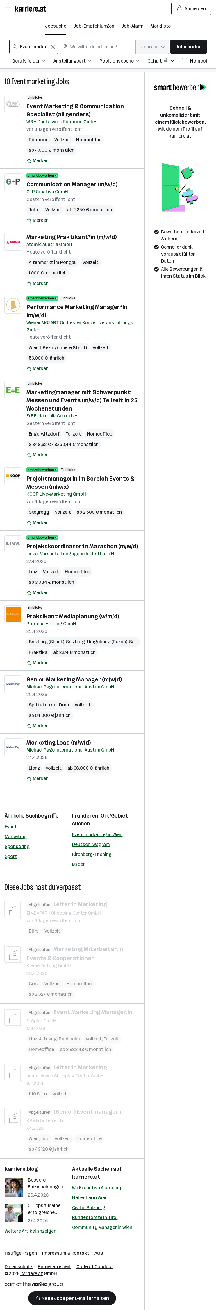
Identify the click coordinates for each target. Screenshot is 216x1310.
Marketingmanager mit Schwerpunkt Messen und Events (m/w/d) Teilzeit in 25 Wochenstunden (82, 400)
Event (11, 826)
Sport (11, 856)
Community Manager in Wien (102, 1227)
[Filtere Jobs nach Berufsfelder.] (32, 61)
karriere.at (86, 1177)
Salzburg (138, 642)
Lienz (34, 768)
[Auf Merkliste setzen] (37, 160)
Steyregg (39, 512)
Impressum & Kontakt (65, 1253)
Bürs (34, 931)
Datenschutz (19, 1266)
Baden (79, 864)
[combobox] (33, 47)
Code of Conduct (94, 1266)
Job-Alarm (132, 26)
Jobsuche (55, 26)
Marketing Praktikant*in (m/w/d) (71, 236)
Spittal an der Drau (49, 705)
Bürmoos (39, 139)
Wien (34, 1138)
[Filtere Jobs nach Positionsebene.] (123, 61)
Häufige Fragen (21, 1253)
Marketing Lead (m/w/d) (58, 742)
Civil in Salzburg (88, 1207)
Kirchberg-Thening (92, 854)
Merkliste (161, 26)
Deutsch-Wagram (91, 844)
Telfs (34, 210)
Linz (33, 571)
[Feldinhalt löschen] (53, 47)
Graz (34, 983)
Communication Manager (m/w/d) (71, 184)
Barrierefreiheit (54, 1266)
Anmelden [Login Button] (191, 8)
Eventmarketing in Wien (97, 834)
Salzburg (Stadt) (46, 642)
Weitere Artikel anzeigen (30, 1231)
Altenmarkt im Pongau (53, 262)
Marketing (16, 836)
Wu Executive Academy (96, 1188)
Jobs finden (188, 46)
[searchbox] (33, 47)
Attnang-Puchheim (59, 1038)
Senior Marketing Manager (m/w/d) (74, 679)
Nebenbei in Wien (90, 1197)
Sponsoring (17, 846)
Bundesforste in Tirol (94, 1217)
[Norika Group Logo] (34, 1285)
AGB (98, 1253)
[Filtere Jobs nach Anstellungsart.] (76, 61)
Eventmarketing (33, 81)
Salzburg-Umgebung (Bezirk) (96, 642)
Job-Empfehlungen (93, 26)
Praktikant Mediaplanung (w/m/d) (72, 616)
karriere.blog (21, 1169)
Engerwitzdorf (44, 434)
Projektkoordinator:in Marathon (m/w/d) (82, 546)
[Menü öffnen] (8, 8)
